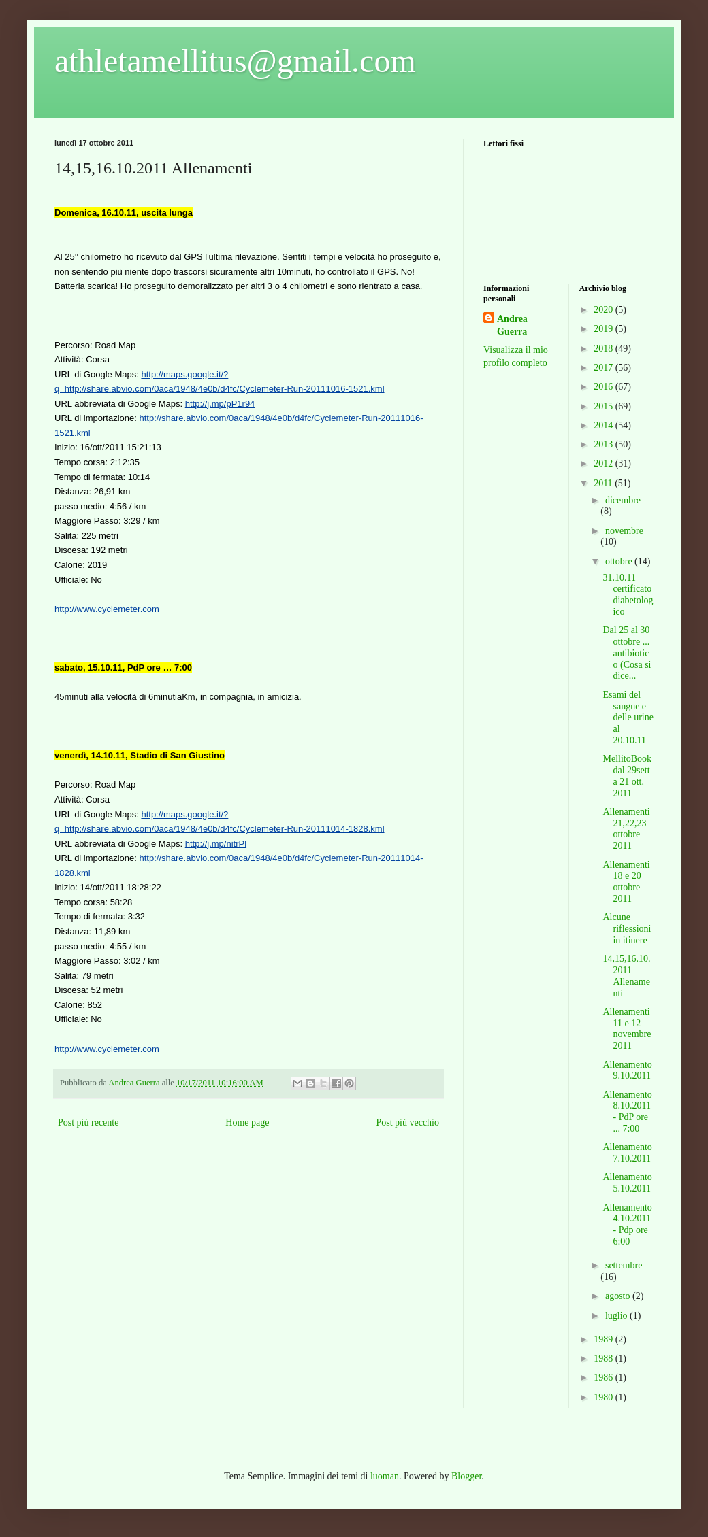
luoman (384, 1476)
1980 (604, 1397)
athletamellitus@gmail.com (235, 61)
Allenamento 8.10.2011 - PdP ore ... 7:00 (626, 1112)
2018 (604, 348)
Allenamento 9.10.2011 (626, 1070)
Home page (247, 1122)
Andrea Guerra (512, 325)
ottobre (619, 561)
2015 (604, 406)
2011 (604, 483)
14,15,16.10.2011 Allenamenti (626, 975)
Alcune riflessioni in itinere (626, 928)
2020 (604, 310)
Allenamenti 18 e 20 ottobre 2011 (625, 882)
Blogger (466, 1476)
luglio (617, 1316)
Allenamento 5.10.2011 (626, 1183)
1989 (604, 1339)
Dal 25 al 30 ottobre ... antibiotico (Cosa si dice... (626, 653)
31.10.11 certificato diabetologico (627, 595)
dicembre (623, 500)
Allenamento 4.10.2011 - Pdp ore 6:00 (626, 1224)
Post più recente (88, 1122)
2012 (604, 463)
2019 (604, 329)
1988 (604, 1358)
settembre (623, 1265)
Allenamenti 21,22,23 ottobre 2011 (625, 829)
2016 (604, 387)
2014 (604, 425)
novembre (624, 531)
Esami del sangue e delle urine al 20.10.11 (627, 717)
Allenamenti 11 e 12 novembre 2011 (626, 1029)
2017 (604, 367)
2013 (604, 444)
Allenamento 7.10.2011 (626, 1153)
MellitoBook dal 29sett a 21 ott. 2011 (626, 776)
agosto (618, 1296)
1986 (604, 1377)
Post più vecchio (407, 1122)
